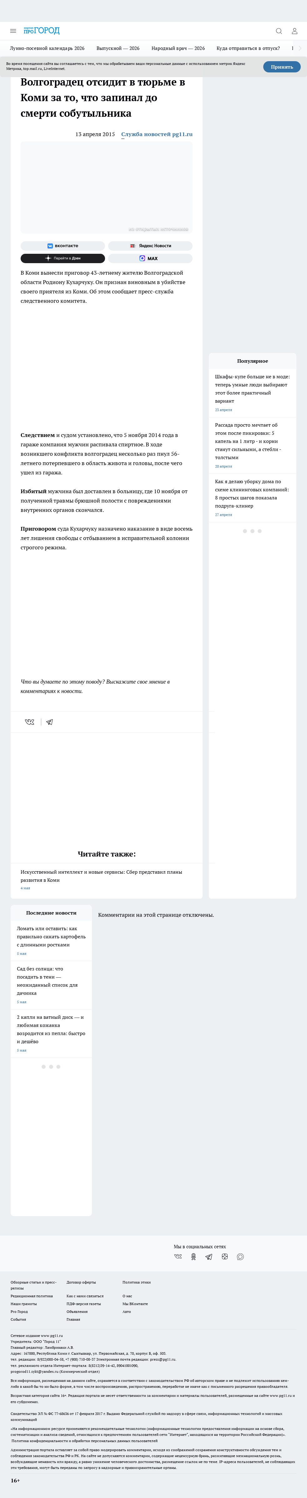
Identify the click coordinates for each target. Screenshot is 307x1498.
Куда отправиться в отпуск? (248, 48)
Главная (73, 1319)
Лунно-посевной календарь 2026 (47, 48)
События (18, 1319)
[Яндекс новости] (150, 246)
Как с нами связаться (85, 1296)
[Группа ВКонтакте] (63, 246)
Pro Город (19, 1311)
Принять (282, 67)
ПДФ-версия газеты (84, 1303)
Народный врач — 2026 (178, 48)
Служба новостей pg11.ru (157, 134)
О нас (127, 1296)
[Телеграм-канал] (209, 1256)
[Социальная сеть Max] (150, 258)
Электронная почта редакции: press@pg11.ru (135, 1359)
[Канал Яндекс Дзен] (63, 258)
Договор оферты (81, 1282)
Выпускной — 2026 (118, 48)
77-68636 (61, 1413)
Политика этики (137, 1282)
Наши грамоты (24, 1303)
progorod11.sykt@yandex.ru (34, 1371)
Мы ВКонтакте (135, 1303)
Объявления (77, 1311)
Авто (127, 1311)
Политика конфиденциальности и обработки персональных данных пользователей (85, 1440)
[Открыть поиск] (279, 31)
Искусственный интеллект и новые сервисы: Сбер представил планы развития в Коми (107, 880)
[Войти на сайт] (294, 31)
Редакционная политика (32, 1296)
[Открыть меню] (13, 31)
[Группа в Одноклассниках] (193, 1256)
